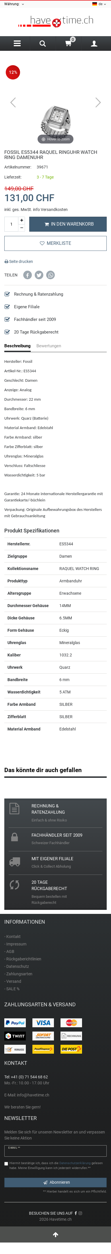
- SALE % (12, 988)
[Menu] (17, 43)
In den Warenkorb (69, 224)
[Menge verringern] (21, 228)
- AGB (9, 951)
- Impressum (15, 944)
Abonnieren (56, 1182)
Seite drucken (19, 261)
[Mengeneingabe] (11, 224)
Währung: (14, 4)
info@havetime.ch (33, 1095)
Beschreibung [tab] (17, 345)
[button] (27, 275)
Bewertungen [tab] (48, 345)
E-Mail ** (14, 1147)
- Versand (12, 981)
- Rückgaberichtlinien (22, 959)
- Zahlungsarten (18, 974)
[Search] (42, 44)
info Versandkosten (50, 209)
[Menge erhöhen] (21, 220)
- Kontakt (12, 936)
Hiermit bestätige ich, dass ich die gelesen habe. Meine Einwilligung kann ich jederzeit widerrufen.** (56, 1165)
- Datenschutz (16, 966)
